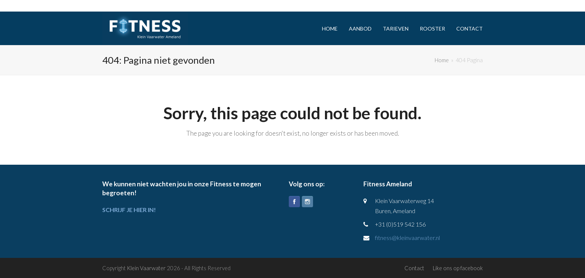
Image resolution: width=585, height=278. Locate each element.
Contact (414, 268)
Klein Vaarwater (146, 268)
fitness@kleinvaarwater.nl (407, 237)
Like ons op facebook (458, 268)
